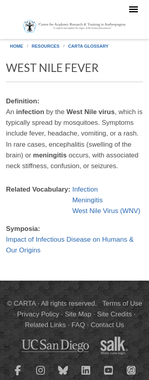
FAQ (78, 325)
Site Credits (114, 314)
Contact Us (107, 325)
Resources (46, 46)
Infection (85, 189)
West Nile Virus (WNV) (106, 211)
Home (16, 46)
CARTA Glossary (88, 46)
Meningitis (87, 200)
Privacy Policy (38, 314)
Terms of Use (122, 303)
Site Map (78, 314)
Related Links (45, 325)
